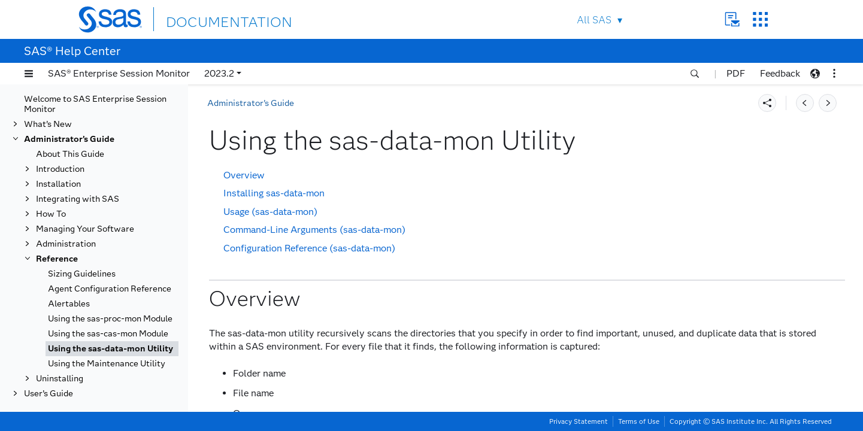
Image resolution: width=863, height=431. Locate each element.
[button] (28, 73)
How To (51, 214)
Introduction (60, 169)
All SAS (594, 20)
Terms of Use (638, 421)
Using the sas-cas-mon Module (108, 334)
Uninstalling (59, 379)
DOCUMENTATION (209, 19)
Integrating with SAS (77, 199)
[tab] (112, 348)
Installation (58, 184)
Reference (57, 259)
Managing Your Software (85, 229)
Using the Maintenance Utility (106, 364)
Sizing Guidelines (82, 274)
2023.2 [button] (219, 73)
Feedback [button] (780, 73)
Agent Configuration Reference (109, 289)
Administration (66, 244)
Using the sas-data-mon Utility (110, 349)
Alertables (69, 304)
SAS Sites (760, 19)
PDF (735, 73)
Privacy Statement (578, 421)
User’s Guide (48, 393)
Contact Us (732, 19)
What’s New (48, 124)
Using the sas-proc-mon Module (110, 319)
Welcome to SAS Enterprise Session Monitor (95, 104)
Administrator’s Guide (69, 139)
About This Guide (70, 154)
